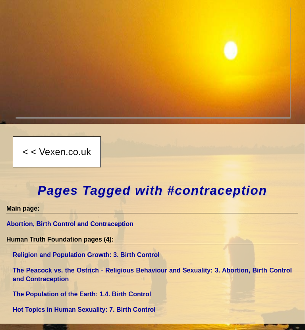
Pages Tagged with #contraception (152, 190)
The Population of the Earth (82, 294)
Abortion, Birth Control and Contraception (69, 224)
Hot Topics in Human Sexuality (84, 309)
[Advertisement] (152, 61)
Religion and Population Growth (86, 254)
